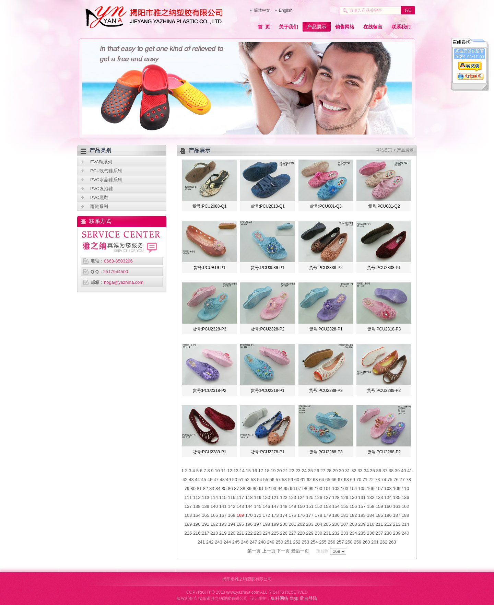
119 (257, 497)
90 (255, 488)
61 (303, 479)
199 (275, 524)
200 (283, 524)
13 (235, 470)
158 (370, 506)
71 (365, 479)
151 (310, 506)
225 (275, 533)
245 (236, 542)
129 (344, 497)
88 (242, 488)
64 (321, 479)
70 (358, 479)
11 (223, 470)
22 (291, 470)
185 (379, 515)
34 (366, 470)
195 (240, 524)
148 (283, 506)
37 (385, 470)
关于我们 (288, 27)
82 (205, 488)
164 (197, 515)
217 (205, 533)
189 (188, 524)
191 (205, 524)
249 (270, 542)
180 (336, 515)
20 (279, 470)
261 (375, 542)
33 (359, 470)
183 (362, 515)
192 (214, 524)
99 (310, 488)
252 (297, 542)
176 (301, 515)
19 (273, 470)
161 (396, 506)
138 (197, 506)
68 (346, 479)
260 (366, 542)
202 (301, 524)
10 (217, 470)
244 (227, 542)
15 (248, 470)
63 (315, 479)
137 (188, 506)
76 (395, 479)
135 (396, 497)
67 (340, 479)
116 (231, 497)
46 (209, 479)
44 (197, 479)
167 (223, 515)
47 (216, 479)
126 (318, 497)
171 (257, 515)
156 (353, 506)
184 (370, 515)
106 (370, 488)
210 (370, 524)
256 (331, 542)
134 (388, 497)
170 (249, 515)
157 (362, 506)
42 (185, 479)
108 (388, 488)
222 (249, 533)
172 (266, 515)
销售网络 (344, 27)
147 (275, 506)
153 (327, 506)
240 (405, 533)
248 (262, 542)
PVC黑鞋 (99, 197)
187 (396, 515)
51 (240, 479)
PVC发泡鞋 (101, 188)
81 (199, 488)
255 (323, 542)
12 (229, 470)
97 (298, 488)
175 (292, 515)
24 (304, 470)
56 (271, 479)
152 (318, 506)
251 (288, 542)
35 (372, 470)
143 (240, 506)
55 (265, 479)
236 (370, 533)
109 (396, 488)
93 (273, 488)
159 (379, 506)
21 (285, 470)
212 (388, 524)
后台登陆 (308, 598)
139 (205, 506)
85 (224, 488)
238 (388, 533)
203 (310, 524)
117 (240, 497)
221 (240, 533)
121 (275, 497)
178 (318, 515)
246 (244, 542)
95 (286, 488)
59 (290, 479)
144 (249, 506)
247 (253, 542)
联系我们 (401, 27)
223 (257, 533)
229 (310, 533)
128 (336, 497)
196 (249, 524)
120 (266, 497)
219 (223, 533)
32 (353, 470)
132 (370, 497)
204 (318, 524)
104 (353, 488)
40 (403, 470)
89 (248, 488)
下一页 (283, 551)
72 (371, 479)
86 (230, 488)
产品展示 (316, 27)
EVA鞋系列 (101, 161)
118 (249, 497)
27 (322, 470)
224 (266, 533)
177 (310, 515)
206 (336, 524)
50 (234, 479)
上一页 (268, 551)
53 (253, 479)
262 (383, 542)
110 (405, 488)
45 (203, 479)
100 (318, 488)
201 (292, 524)
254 (314, 542)
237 (379, 533)
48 (222, 479)
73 (377, 479)
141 (223, 506)
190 (197, 524)
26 (316, 470)
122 (283, 497)
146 (266, 506)
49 (228, 479)
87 (236, 488)
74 (383, 479)
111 (188, 497)
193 (223, 524)
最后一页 (300, 551)
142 (231, 506)
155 (344, 506)
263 (392, 542)
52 (247, 479)
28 (329, 470)
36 (378, 470)
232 (336, 533)
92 (267, 488)
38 (391, 470)
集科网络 (280, 598)
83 (211, 488)
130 (353, 497)
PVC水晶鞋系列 (106, 179)
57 (277, 479)
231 (327, 533)
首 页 (264, 27)
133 (379, 497)
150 (301, 506)
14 (242, 470)
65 (327, 479)
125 (310, 497)
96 (292, 488)
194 (231, 524)
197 (257, 524)
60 (296, 479)
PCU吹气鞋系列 (106, 170)
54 (259, 479)
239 (396, 533)
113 (205, 497)
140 (214, 506)
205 (327, 524)
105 (362, 488)
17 (260, 470)
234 (353, 533)
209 (362, 524)
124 (301, 497)
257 (340, 542)
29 (335, 470)
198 (266, 524)
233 (344, 533)
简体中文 (262, 10)
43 (191, 479)
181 (344, 515)
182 (353, 515)
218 (214, 533)
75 (389, 479)
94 (280, 488)
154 (336, 506)
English (285, 10)
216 (197, 533)
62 (309, 479)
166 (214, 515)
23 (297, 470)
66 (333, 479)
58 (284, 479)
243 (218, 542)
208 (353, 524)
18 (266, 470)
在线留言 (373, 27)
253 (305, 542)
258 (349, 542)
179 (327, 515)
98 (304, 488)
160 (388, 506)
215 (188, 533)
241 (201, 542)
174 (283, 515)
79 (187, 488)
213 (396, 524)
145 (257, 506)
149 (292, 506)
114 (214, 497)
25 (310, 470)
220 (231, 533)
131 (362, 497)
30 (341, 470)
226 (283, 533)
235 (362, 533)
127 (327, 497)
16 (254, 470)
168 (231, 515)
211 (379, 524)
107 (379, 488)
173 (275, 515)
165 (205, 515)
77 (402, 479)
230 (318, 533)
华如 (294, 598)
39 (397, 470)
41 (409, 470)
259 (357, 542)
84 (217, 488)
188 (405, 515)
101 (327, 488)
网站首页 (384, 150)
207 (344, 524)
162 (405, 506)
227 (292, 533)
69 (352, 479)
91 (261, 488)
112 (197, 497)
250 (279, 542)
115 (223, 497)
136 (405, 497)
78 (408, 479)
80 (193, 488)
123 (292, 497)
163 (188, 515)
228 (301, 533)
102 (336, 488)
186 (388, 515)
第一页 (254, 551)
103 (344, 488)
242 (210, 542)
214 (405, 524)
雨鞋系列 (99, 206)
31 (347, 470)
